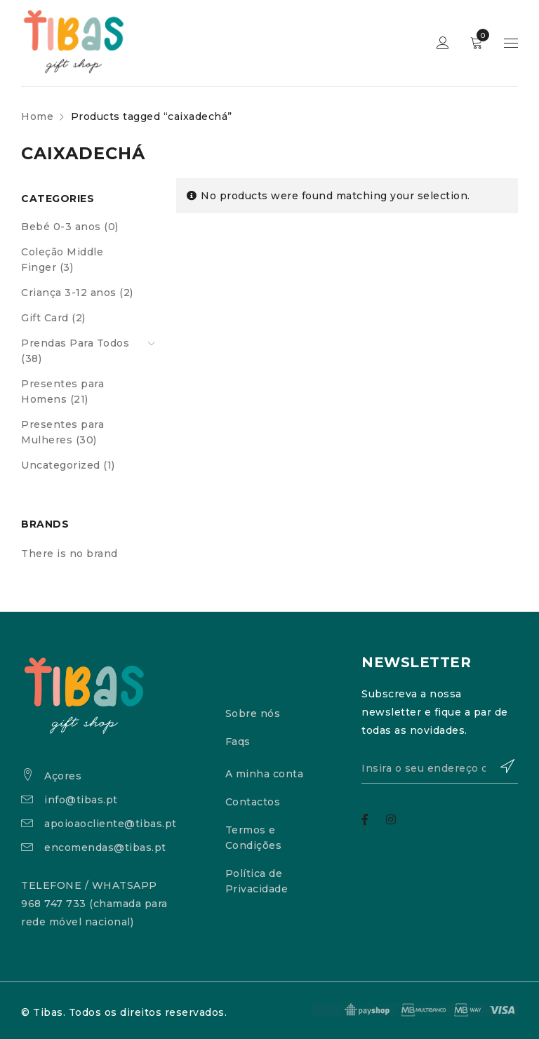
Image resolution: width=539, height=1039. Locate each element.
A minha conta (264, 773)
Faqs (238, 741)
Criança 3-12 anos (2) (77, 292)
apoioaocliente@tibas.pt (110, 823)
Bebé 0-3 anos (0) (70, 226)
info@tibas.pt (81, 799)
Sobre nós (253, 713)
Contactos (253, 802)
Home (37, 116)
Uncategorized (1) (68, 465)
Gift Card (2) (53, 317)
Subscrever (500, 766)
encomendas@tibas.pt (105, 847)
